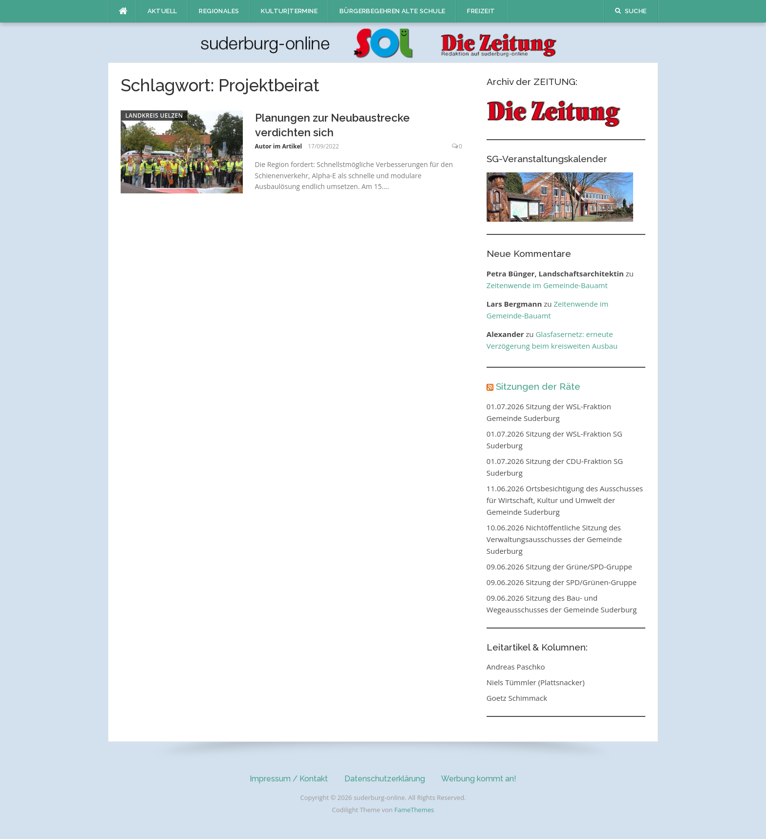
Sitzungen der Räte (538, 386)
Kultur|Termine (289, 11)
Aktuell (162, 11)
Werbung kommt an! (478, 778)
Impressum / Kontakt (289, 778)
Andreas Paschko (516, 666)
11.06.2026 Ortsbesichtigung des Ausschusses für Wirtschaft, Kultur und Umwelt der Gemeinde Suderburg (565, 500)
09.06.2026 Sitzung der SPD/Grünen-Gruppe (562, 582)
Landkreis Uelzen (154, 115)
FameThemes (414, 809)
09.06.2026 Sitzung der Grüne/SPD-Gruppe (559, 566)
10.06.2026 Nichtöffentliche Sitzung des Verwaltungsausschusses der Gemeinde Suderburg (554, 539)
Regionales (219, 11)
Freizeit (481, 11)
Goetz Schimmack (517, 698)
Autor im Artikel (278, 146)
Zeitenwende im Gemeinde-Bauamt (547, 285)
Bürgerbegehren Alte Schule (392, 11)
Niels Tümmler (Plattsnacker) (536, 682)
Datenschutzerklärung (384, 778)
